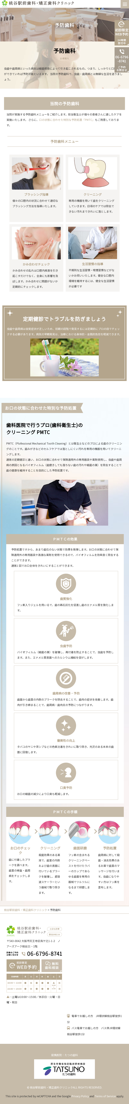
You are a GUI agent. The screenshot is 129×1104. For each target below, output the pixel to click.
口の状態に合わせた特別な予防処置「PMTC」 (67, 120)
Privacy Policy (80, 1096)
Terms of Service (105, 1096)
